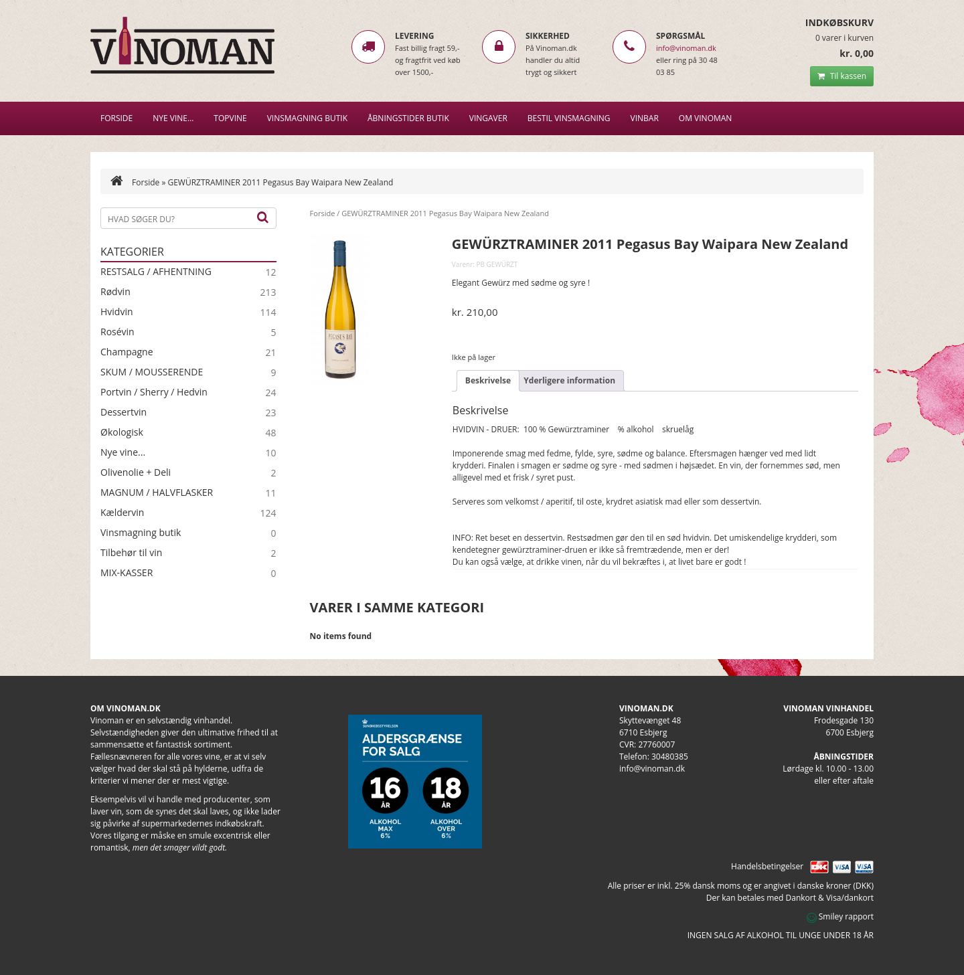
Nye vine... (122, 452)
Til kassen (841, 76)
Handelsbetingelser (767, 866)
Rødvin (115, 292)
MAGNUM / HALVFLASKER (156, 492)
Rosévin (117, 332)
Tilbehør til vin (131, 553)
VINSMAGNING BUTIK (307, 118)
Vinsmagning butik (140, 533)
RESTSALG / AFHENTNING (156, 272)
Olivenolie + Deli (135, 472)
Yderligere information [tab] (569, 380)
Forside (116, 118)
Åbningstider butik (408, 118)
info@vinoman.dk (686, 48)
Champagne (126, 352)
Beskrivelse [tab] (488, 380)
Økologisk (121, 432)
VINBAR (645, 118)
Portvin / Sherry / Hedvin (154, 392)
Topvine (230, 118)
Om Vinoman (705, 118)
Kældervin (122, 513)
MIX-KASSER (126, 573)
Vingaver (488, 118)
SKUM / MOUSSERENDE (151, 372)
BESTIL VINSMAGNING (569, 118)
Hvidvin (116, 312)
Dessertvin (123, 412)
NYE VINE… (173, 118)
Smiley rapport (840, 916)
